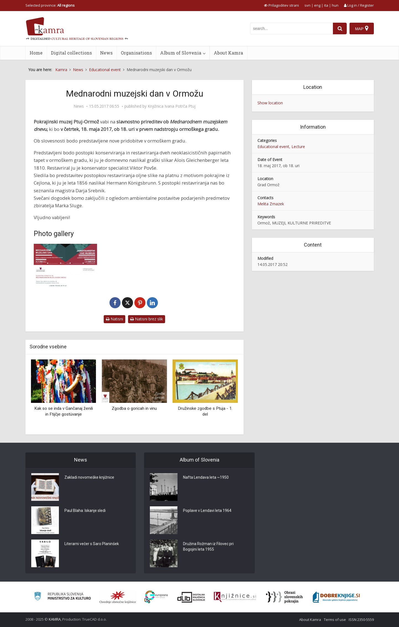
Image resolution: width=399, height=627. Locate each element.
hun (335, 5)
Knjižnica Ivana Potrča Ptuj (171, 106)
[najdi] (340, 28)
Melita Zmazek (270, 203)
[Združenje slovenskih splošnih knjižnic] (234, 597)
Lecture (298, 146)
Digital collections (71, 53)
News (106, 53)
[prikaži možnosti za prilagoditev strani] (281, 5)
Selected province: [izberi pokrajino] (50, 5)
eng (317, 5)
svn (307, 5)
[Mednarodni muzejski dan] (65, 265)
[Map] (362, 28)
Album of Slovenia (180, 53)
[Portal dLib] (191, 597)
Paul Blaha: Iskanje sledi (85, 510)
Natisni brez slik (146, 319)
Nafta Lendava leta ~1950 (206, 477)
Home (36, 53)
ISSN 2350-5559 (361, 619)
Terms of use (335, 619)
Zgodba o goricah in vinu (134, 408)
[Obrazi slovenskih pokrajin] (284, 597)
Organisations (136, 53)
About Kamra (228, 53)
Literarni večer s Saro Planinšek (91, 544)
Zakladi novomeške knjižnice (89, 477)
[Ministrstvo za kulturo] (62, 597)
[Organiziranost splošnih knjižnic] (117, 597)
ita (326, 5)
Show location (270, 102)
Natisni (114, 319)
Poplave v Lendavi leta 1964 (207, 510)
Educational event (273, 146)
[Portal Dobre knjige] (336, 597)
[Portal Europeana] (156, 597)
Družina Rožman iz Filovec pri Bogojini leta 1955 (208, 546)
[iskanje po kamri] (291, 28)
